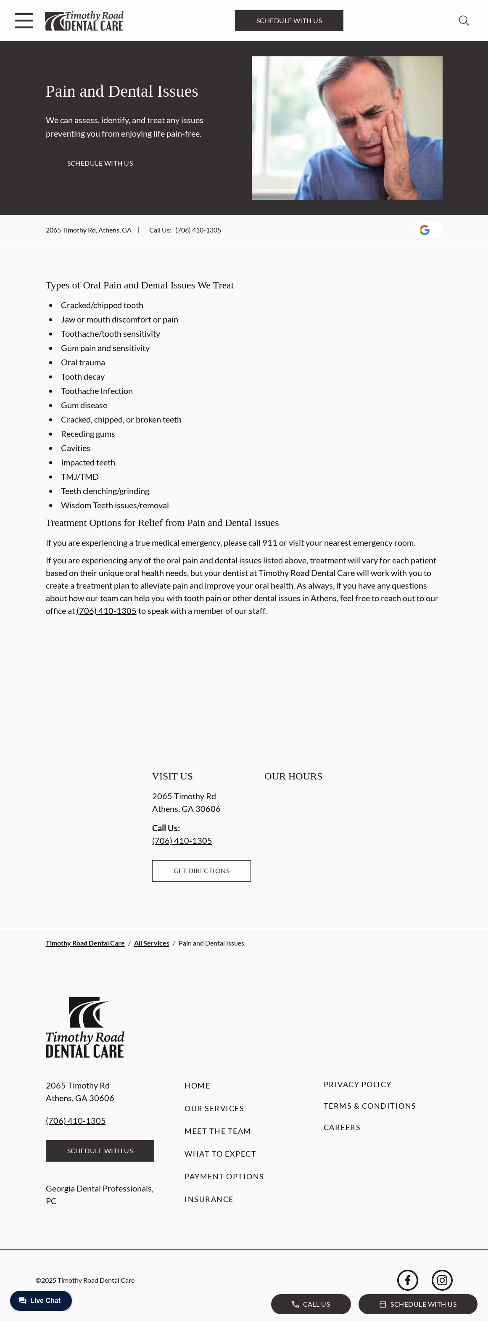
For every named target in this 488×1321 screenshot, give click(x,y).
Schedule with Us (289, 20)
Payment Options (224, 1176)
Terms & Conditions (370, 1105)
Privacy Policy (358, 1084)
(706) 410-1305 (198, 230)
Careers (342, 1127)
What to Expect (220, 1153)
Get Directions (202, 871)
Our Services (214, 1108)
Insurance (209, 1199)
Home (197, 1085)
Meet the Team (218, 1131)
